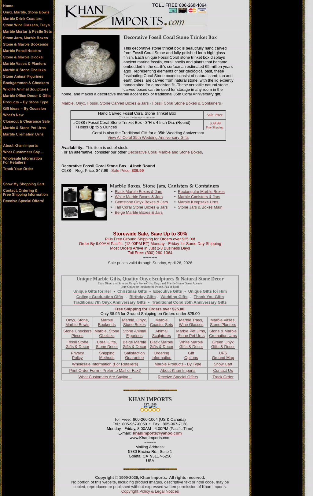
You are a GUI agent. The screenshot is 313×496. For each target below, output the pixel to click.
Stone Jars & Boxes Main (200, 207)
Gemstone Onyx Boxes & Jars (141, 202)
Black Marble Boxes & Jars (138, 191)
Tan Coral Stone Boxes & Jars (141, 207)
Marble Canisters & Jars (199, 196)
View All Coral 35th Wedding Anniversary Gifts (148, 137)
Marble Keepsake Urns (198, 202)
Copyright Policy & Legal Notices (150, 491)
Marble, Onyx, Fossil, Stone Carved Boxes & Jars (105, 103)
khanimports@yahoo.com (157, 433)
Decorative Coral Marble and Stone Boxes (165, 152)
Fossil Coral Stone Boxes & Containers (186, 103)
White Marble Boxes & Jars (139, 196)
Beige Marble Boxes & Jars (139, 212)
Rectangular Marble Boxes (201, 191)
